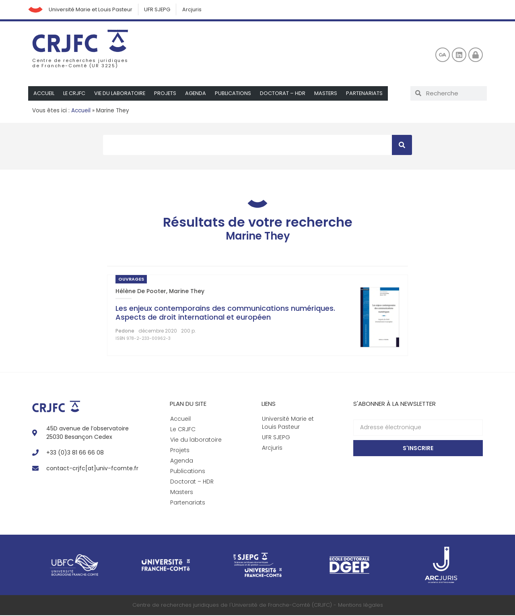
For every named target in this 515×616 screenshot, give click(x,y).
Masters (328, 94)
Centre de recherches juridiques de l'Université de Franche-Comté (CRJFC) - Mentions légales (257, 606)
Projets (167, 94)
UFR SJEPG (159, 10)
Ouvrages (131, 280)
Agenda (197, 94)
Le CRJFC (75, 94)
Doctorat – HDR (285, 94)
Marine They (186, 292)
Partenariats (367, 94)
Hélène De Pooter (140, 292)
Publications (235, 94)
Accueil (44, 94)
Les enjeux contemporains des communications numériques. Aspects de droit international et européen (225, 313)
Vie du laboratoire (121, 94)
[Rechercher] (402, 146)
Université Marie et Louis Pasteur (92, 10)
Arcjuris (195, 10)
